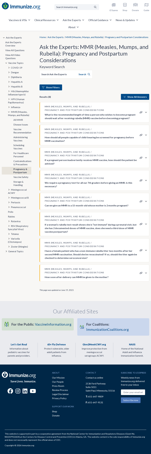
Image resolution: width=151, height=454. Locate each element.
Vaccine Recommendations (22, 131)
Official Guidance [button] (100, 20)
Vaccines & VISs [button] (20, 20)
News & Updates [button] (127, 20)
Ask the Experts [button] (73, 20)
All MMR (18, 119)
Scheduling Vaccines (18, 147)
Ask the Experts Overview (13, 44)
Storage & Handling (18, 183)
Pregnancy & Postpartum (20, 171)
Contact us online (94, 377)
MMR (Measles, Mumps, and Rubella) (84, 37)
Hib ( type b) (18, 93)
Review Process (60, 390)
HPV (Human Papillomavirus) (16, 101)
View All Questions (14, 50)
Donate (56, 415)
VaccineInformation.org (41, 324)
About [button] (73, 27)
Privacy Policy (59, 398)
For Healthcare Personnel (21, 155)
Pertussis (15, 202)
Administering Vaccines (20, 139)
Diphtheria (16, 77)
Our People (58, 381)
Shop (54, 411)
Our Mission (58, 377)
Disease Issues (20, 124)
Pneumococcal (18, 207)
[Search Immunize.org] (73, 7)
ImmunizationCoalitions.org (107, 327)
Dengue (15, 72)
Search (84, 74)
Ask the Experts (56, 37)
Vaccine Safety (20, 177)
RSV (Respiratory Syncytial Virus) (18, 227)
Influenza (15, 107)
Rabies (11, 216)
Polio (10, 211)
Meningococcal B (20, 197)
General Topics (15, 251)
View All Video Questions (12, 57)
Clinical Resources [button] (46, 20)
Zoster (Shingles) (19, 246)
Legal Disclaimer (60, 394)
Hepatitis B (17, 86)
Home (43, 37)
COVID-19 (16, 67)
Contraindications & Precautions (22, 163)
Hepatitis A (17, 81)
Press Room (58, 385)
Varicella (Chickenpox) (15, 240)
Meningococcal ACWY (17, 191)
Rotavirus (16, 221)
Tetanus (15, 233)
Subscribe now (130, 400)
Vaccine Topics (15, 62)
